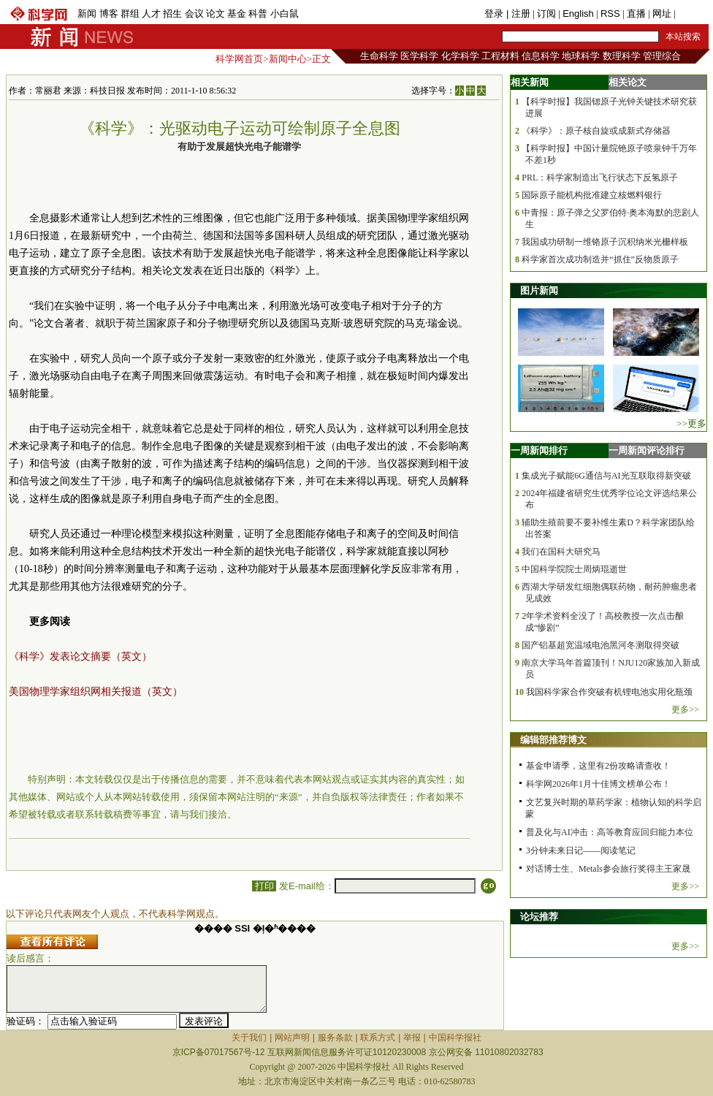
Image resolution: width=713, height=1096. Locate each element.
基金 (236, 13)
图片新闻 (539, 290)
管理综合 (662, 55)
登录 (495, 13)
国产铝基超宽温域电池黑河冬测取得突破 (600, 645)
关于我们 (249, 1037)
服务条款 (335, 1037)
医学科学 (419, 55)
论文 (215, 13)
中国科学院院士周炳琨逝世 (574, 569)
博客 (108, 13)
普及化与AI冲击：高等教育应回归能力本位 (609, 832)
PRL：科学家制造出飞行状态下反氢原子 (600, 177)
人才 (151, 13)
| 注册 (518, 13)
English (578, 13)
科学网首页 (239, 58)
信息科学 (541, 55)
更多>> (685, 709)
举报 (412, 1037)
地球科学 (581, 55)
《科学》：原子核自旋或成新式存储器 (596, 131)
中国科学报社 (455, 1037)
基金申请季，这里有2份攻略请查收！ (598, 766)
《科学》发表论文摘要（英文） (80, 656)
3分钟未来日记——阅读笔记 (581, 850)
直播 (636, 13)
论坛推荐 (539, 916)
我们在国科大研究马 (561, 552)
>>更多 (691, 423)
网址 (661, 13)
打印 (264, 885)
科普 (257, 13)
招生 (172, 13)
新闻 (86, 13)
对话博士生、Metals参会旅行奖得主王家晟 (608, 869)
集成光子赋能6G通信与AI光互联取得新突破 (606, 476)
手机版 (692, 13)
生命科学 (379, 55)
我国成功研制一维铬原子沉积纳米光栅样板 (605, 242)
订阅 (546, 13)
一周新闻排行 (539, 450)
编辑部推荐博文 (553, 739)
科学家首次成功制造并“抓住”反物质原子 (600, 259)
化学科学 (460, 55)
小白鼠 (284, 13)
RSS (610, 13)
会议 (194, 13)
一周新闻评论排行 (647, 450)
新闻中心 (288, 58)
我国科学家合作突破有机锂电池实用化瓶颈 (609, 692)
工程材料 (500, 55)
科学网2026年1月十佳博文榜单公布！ (598, 784)
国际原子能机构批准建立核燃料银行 (592, 195)
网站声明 (292, 1037)
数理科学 (622, 55)
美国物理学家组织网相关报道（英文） (96, 691)
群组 (130, 13)
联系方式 (377, 1037)
